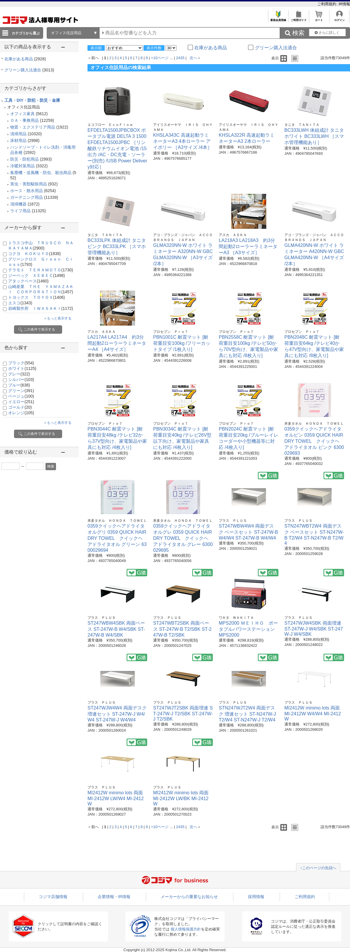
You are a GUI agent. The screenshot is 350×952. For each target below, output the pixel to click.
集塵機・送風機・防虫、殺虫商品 (40, 172)
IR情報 (344, 4)
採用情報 (256, 896)
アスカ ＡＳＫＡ (233, 235)
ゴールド (20, 407)
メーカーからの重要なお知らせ (189, 896)
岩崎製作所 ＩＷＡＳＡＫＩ (40, 308)
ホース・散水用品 (26, 190)
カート (318, 18)
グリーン (21, 390)
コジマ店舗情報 (53, 896)
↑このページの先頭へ (318, 868)
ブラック (21, 363)
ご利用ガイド (298, 18)
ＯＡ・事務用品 (24, 120)
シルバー (21, 379)
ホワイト (22, 368)
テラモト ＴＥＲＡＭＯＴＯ (40, 270)
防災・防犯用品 (24, 159)
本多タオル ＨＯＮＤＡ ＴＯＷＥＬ (314, 423)
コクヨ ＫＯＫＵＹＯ (34, 253)
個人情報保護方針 (186, 929)
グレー (19, 374)
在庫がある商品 (25, 59)
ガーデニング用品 (26, 197)
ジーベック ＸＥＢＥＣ (36, 275)
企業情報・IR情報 (114, 896)
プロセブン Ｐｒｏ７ (170, 332)
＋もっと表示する (57, 318)
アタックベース (28, 281)
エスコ (20, 303)
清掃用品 (18, 133)
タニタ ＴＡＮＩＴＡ (301, 125)
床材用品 (18, 140)
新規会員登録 (278, 18)
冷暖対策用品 (22, 166)
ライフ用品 (20, 210)
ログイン (339, 18)
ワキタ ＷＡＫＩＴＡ (236, 618)
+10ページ (160, 58)
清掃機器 (18, 204)
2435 (180, 58)
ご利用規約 (327, 4)
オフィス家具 (22, 113)
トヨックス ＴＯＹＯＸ (36, 297)
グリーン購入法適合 (29, 70)
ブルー (19, 385)
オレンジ (21, 412)
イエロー (21, 401)
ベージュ (21, 396)
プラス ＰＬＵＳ (233, 521)
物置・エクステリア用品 (32, 127)
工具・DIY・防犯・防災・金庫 (32, 100)
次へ (193, 58)
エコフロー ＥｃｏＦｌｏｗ (110, 125)
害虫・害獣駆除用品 (28, 184)
